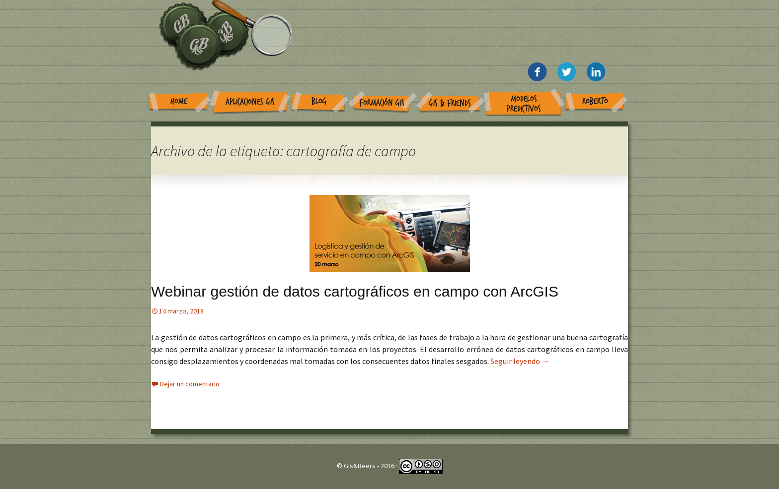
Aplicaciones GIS (250, 102)
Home (178, 101)
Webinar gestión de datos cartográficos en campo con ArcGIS (354, 291)
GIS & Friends (450, 103)
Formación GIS (381, 103)
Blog (319, 101)
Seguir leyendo (519, 361)
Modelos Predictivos (524, 104)
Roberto (595, 101)
